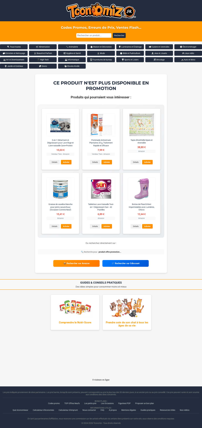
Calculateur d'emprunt (68, 409)
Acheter (66, 162)
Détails (54, 162)
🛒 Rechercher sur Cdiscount (125, 263)
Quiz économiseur (20, 409)
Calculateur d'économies (43, 409)
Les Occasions (107, 402)
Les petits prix (90, 402)
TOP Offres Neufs (72, 402)
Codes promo (54, 402)
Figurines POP (124, 402)
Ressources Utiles (167, 409)
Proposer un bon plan (144, 402)
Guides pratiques (148, 409)
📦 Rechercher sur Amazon (76, 263)
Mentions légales (128, 409)
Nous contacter (89, 409)
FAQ (102, 409)
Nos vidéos (184, 409)
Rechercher (119, 35)
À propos (113, 409)
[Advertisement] (101, 354)
